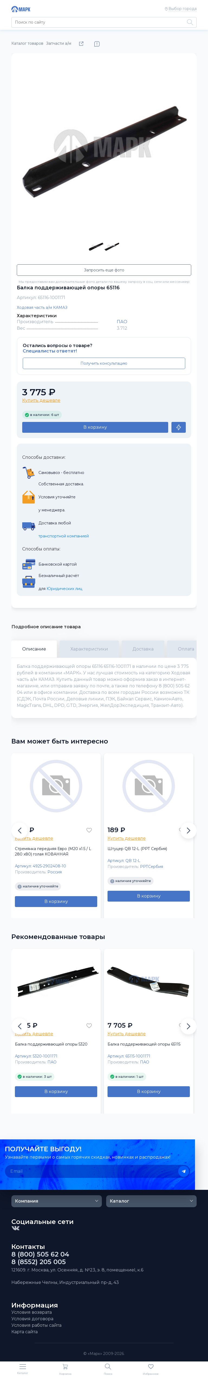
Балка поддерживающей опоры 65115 (144, 1044)
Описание (34, 649)
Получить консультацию (103, 363)
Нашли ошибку (97, 44)
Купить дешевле (41, 400)
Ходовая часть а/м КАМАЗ (42, 307)
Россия (54, 872)
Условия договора (32, 1318)
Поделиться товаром (82, 44)
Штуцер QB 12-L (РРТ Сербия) (137, 848)
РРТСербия (151, 866)
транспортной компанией (63, 536)
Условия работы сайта (36, 1325)
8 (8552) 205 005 (38, 1262)
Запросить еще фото (104, 270)
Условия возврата (31, 1312)
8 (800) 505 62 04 (40, 1254)
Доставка (143, 649)
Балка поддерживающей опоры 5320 (51, 1044)
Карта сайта (24, 1331)
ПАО (122, 321)
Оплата (186, 649)
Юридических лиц (64, 588)
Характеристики (89, 649)
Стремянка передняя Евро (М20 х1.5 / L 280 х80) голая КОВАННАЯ (53, 851)
